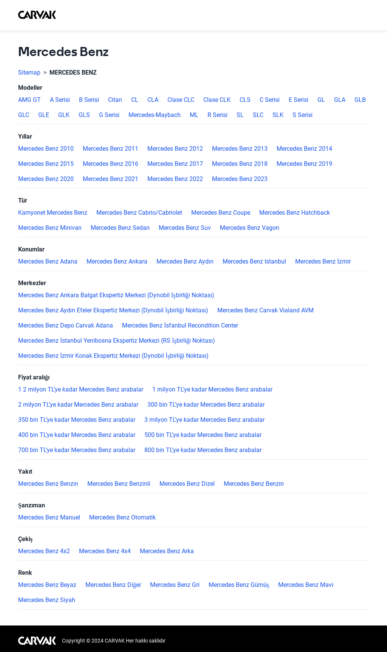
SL (240, 115)
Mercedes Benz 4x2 (44, 551)
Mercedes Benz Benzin (48, 484)
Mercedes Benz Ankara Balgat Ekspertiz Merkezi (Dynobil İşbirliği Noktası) (116, 295)
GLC (23, 115)
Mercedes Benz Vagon (249, 228)
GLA (339, 100)
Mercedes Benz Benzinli (118, 484)
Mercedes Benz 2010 (46, 149)
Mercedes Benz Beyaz (47, 585)
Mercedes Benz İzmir (323, 262)
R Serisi (217, 115)
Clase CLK (217, 100)
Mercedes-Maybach (154, 115)
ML (194, 115)
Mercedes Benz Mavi (305, 585)
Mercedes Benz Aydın (185, 262)
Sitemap (29, 72)
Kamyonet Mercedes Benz (52, 213)
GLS (84, 115)
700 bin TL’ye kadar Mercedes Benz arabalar (76, 450)
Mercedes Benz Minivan (50, 228)
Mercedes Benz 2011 (110, 149)
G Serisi (109, 115)
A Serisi (60, 100)
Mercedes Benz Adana (47, 262)
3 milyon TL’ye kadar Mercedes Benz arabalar (204, 420)
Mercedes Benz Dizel (187, 484)
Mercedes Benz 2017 (175, 164)
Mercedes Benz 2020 (46, 179)
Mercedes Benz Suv (185, 228)
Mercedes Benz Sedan (120, 228)
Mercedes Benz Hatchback (294, 213)
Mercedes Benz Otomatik (122, 518)
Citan (115, 100)
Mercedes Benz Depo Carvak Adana (65, 326)
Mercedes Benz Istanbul (254, 262)
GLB (360, 100)
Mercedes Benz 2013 (240, 149)
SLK (277, 115)
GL (321, 100)
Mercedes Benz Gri (175, 585)
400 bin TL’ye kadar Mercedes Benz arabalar (76, 435)
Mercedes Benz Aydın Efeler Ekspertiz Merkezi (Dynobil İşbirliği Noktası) (113, 310)
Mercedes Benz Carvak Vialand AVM (265, 310)
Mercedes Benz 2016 (110, 164)
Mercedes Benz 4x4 (105, 551)
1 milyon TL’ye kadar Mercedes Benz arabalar (212, 390)
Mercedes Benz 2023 (240, 179)
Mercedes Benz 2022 (175, 179)
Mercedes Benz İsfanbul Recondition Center (180, 326)
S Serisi (303, 115)
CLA (152, 100)
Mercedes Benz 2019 (304, 164)
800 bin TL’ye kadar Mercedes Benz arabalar (203, 450)
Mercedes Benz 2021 (110, 179)
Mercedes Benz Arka (167, 551)
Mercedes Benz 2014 (304, 149)
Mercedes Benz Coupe (220, 213)
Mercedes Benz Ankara (117, 262)
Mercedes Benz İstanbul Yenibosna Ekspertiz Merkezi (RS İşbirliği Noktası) (116, 341)
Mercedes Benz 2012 (175, 149)
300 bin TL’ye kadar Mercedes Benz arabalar (206, 405)
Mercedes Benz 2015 (46, 164)
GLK (64, 115)
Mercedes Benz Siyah (46, 600)
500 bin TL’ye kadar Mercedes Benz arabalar (203, 435)
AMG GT (29, 100)
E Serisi (298, 100)
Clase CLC (180, 100)
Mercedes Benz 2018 (240, 164)
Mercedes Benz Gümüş (239, 585)
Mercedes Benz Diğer (113, 585)
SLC (258, 115)
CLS (245, 100)
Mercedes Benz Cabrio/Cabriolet (139, 213)
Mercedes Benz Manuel (49, 518)
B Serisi (89, 100)
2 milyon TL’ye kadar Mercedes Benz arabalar (78, 405)
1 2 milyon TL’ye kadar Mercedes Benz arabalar (80, 390)
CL (134, 100)
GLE (43, 115)
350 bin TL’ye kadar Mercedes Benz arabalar (76, 420)
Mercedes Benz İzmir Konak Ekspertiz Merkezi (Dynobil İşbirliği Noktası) (113, 356)
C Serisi (270, 100)
